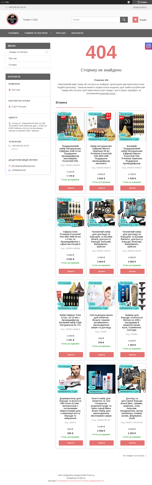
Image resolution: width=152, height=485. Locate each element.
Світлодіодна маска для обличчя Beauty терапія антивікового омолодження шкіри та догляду (101, 321)
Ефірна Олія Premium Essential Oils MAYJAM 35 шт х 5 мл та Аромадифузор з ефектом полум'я (70, 237)
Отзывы (13, 65)
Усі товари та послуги (133, 455)
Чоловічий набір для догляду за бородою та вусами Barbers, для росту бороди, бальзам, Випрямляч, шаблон (132, 239)
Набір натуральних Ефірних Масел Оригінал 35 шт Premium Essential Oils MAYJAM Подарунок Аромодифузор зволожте (101, 155)
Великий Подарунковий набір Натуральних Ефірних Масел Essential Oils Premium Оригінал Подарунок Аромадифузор (132, 155)
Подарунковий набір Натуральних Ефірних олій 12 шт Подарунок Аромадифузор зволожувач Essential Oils (70, 153)
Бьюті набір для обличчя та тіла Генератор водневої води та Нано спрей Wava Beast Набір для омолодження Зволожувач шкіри (101, 407)
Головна (13, 33)
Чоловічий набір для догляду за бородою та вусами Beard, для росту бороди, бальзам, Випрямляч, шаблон (101, 239)
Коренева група (107, 93)
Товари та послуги (35, 33)
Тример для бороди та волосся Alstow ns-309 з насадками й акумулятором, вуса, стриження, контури (132, 322)
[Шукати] (124, 20)
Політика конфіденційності (92, 481)
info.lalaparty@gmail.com (23, 166)
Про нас (61, 33)
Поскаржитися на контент (68, 481)
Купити (71, 188)
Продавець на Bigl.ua (76, 478)
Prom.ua (90, 475)
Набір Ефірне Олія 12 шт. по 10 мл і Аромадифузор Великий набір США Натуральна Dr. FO (70, 320)
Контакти (77, 33)
